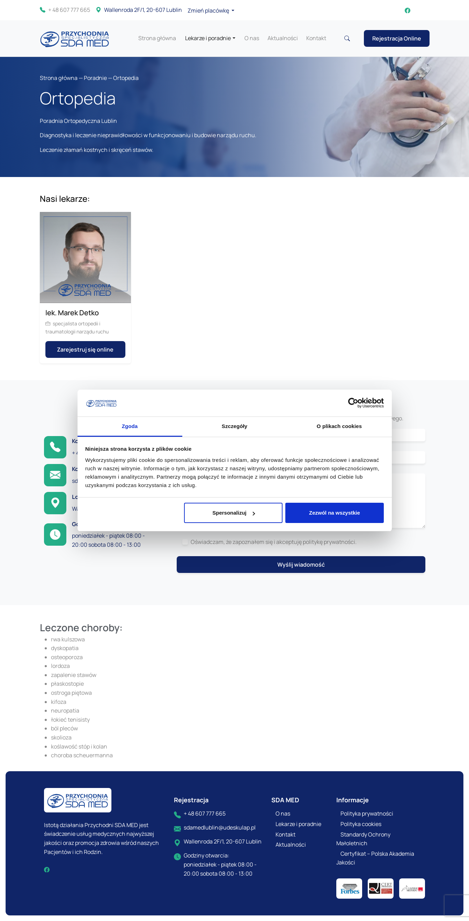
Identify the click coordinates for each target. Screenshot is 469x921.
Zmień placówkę (209, 10)
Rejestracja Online (396, 38)
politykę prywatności (329, 542)
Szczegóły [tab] (234, 426)
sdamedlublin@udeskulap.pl (220, 827)
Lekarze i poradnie (208, 38)
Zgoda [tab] (130, 426)
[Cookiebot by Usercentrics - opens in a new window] (353, 403)
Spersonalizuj (233, 513)
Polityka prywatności (366, 813)
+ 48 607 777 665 (65, 10)
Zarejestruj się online (85, 349)
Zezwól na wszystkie (334, 513)
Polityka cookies (360, 824)
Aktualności (283, 38)
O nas (251, 38)
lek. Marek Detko (72, 312)
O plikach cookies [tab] (339, 426)
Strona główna (157, 38)
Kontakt (316, 38)
